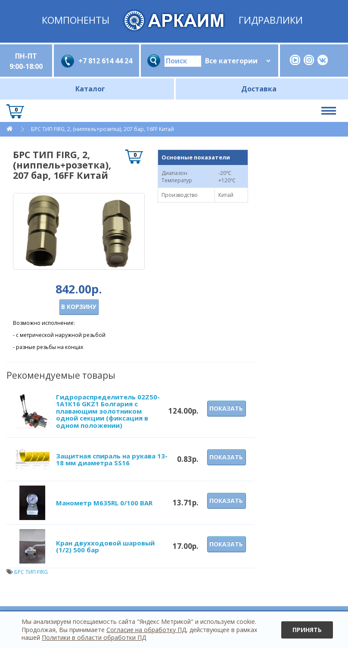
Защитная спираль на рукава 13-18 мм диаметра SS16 (112, 459)
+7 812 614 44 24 (105, 60)
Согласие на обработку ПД (146, 630)
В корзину (78, 306)
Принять (307, 630)
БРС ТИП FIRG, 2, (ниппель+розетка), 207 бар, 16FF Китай (102, 129)
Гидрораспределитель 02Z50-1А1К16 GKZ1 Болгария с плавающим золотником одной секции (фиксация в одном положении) (108, 411)
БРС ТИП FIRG (31, 572)
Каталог (90, 88)
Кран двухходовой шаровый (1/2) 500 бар (105, 547)
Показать (226, 408)
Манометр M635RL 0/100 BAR (104, 502)
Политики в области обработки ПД (94, 637)
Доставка (259, 88)
